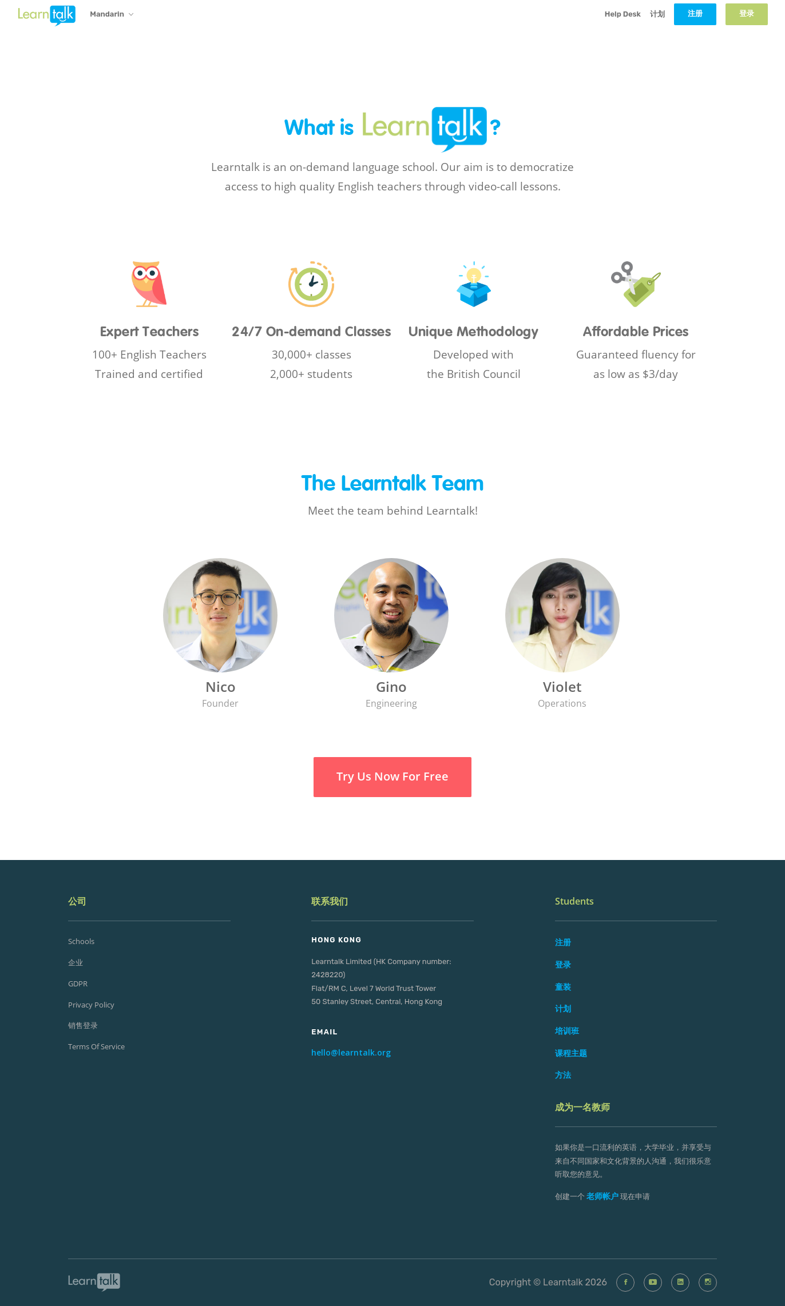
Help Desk (623, 14)
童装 (563, 986)
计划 (657, 14)
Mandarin (111, 15)
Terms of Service (96, 1046)
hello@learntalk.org (351, 1052)
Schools (81, 941)
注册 (563, 942)
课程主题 (571, 1053)
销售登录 (83, 1025)
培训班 (567, 1030)
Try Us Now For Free (392, 776)
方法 (563, 1074)
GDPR (78, 983)
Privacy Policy (91, 1005)
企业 (75, 962)
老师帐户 (602, 1195)
